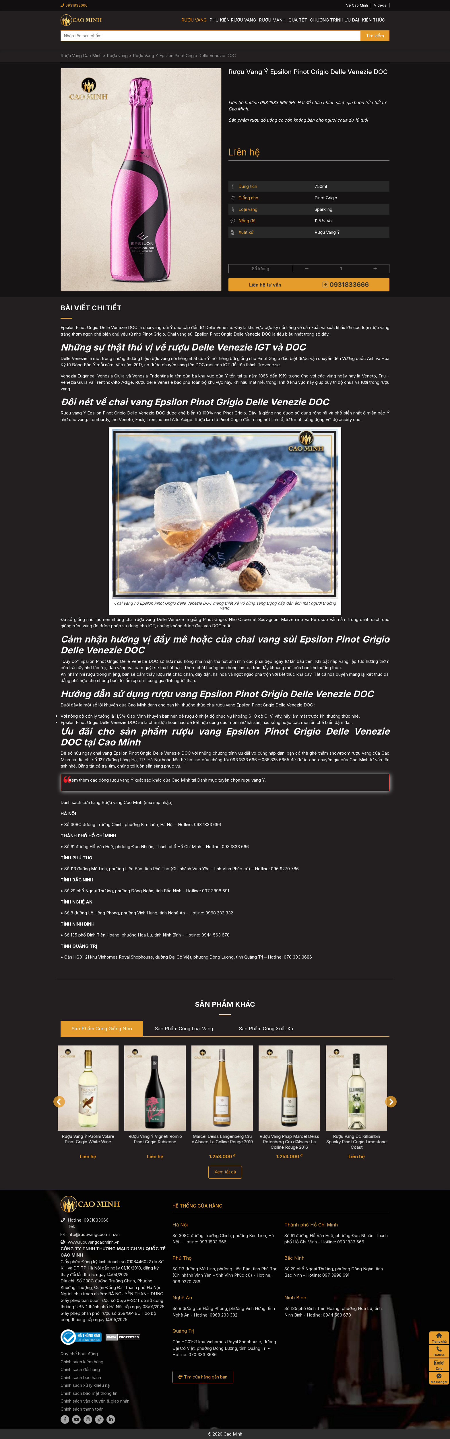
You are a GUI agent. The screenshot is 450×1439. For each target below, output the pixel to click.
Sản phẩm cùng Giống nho (101, 1028)
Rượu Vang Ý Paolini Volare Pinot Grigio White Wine (91, 1139)
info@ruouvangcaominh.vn (94, 1234)
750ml (321, 186)
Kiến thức (373, 20)
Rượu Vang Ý (327, 232)
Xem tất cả (225, 1172)
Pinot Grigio (326, 197)
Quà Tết (297, 20)
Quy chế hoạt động (79, 1353)
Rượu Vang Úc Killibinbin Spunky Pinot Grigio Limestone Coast (360, 1142)
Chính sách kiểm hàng (82, 1361)
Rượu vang (194, 20)
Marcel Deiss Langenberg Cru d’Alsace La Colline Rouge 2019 (225, 1139)
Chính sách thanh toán (82, 1409)
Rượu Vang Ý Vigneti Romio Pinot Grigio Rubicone (158, 1139)
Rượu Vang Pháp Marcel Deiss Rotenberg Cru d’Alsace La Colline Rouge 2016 (293, 1142)
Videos (380, 5)
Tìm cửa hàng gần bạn (203, 1377)
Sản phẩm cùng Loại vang (184, 1028)
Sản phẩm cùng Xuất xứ (266, 1028)
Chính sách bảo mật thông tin (89, 1393)
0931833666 (74, 5)
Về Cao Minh (357, 5)
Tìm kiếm (375, 35)
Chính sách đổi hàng (80, 1369)
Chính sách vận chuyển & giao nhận (95, 1401)
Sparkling (323, 209)
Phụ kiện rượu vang (233, 20)
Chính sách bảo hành (81, 1377)
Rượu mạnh (272, 20)
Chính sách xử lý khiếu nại (85, 1385)
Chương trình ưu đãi (334, 20)
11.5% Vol (324, 220)
